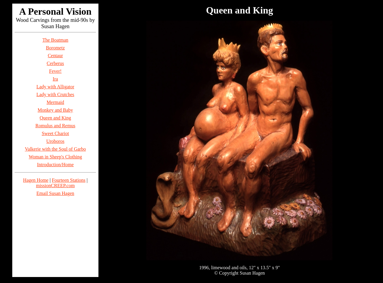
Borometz (55, 47)
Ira (55, 78)
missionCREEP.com (55, 185)
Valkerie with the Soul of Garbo (55, 149)
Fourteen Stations (68, 180)
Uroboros (55, 141)
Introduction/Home (55, 164)
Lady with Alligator (55, 86)
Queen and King (55, 117)
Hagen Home (35, 180)
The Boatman (55, 40)
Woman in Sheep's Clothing (55, 156)
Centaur (55, 55)
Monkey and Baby (55, 110)
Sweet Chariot (55, 133)
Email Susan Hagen (55, 193)
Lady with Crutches (55, 94)
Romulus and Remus (55, 125)
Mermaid (55, 102)
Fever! (55, 71)
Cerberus (55, 63)
